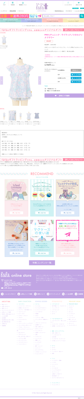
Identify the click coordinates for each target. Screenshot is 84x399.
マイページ (21, 11)
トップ (23, 25)
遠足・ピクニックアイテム (58, 331)
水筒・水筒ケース (39, 326)
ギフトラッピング (55, 294)
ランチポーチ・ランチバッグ (58, 338)
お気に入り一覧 (79, 4)
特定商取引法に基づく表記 (8, 319)
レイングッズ (38, 338)
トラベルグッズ (55, 304)
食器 (53, 353)
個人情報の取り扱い (6, 321)
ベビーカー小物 (22, 338)
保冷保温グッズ (55, 375)
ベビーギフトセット (23, 342)
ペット (53, 358)
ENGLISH (75, 8)
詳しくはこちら (16, 212)
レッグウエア (38, 342)
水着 (36, 334)
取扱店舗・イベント (23, 4)
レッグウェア (72, 313)
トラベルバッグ (55, 309)
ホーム (53, 345)
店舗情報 (80, 294)
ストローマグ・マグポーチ (58, 324)
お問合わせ (4, 323)
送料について (41, 294)
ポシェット (54, 311)
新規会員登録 (13, 11)
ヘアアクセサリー (73, 321)
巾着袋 (36, 313)
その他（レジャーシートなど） (59, 340)
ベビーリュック (22, 311)
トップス (46, 25)
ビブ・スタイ (22, 313)
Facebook (13, 4)
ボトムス (71, 311)
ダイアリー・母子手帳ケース (25, 309)
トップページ (4, 11)
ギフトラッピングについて (8, 310)
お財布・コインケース (40, 332)
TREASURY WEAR (73, 20)
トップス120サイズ (53, 25)
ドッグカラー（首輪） (57, 360)
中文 (82, 8)
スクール (37, 304)
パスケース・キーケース (40, 322)
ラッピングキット (23, 344)
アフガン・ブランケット (24, 327)
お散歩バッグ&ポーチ (57, 374)
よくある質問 (69, 294)
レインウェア (72, 317)
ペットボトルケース (56, 334)
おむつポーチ (22, 332)
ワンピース (71, 306)
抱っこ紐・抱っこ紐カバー (25, 336)
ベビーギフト (22, 304)
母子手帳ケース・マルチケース (59, 306)
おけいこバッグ (38, 328)
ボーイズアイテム (23, 340)
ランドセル (37, 306)
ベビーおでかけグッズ (57, 318)
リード (53, 366)
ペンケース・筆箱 (39, 317)
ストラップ (37, 348)
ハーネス (54, 362)
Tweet (46, 86)
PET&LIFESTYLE (52, 20)
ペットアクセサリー (56, 370)
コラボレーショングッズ (40, 351)
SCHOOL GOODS (31, 20)
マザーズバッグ (22, 334)
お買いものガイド (6, 306)
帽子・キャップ (38, 346)
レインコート (55, 364)
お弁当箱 (54, 336)
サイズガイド (69, 11)
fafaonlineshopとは (59, 11)
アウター (71, 307)
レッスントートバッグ (40, 309)
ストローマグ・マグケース (25, 306)
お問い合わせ (8, 288)
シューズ (37, 344)
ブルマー (21, 317)
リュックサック (38, 330)
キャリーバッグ (55, 372)
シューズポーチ (38, 311)
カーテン (54, 349)
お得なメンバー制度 (26, 294)
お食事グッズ (38, 324)
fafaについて (4, 304)
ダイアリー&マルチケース (58, 377)
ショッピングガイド (79, 11)
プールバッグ (38, 336)
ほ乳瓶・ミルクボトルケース (58, 326)
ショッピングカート (68, 4)
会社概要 (4, 318)
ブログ (4, 4)
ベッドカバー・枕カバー (57, 351)
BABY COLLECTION (10, 20)
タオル (20, 321)
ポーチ (53, 313)
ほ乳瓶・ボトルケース (24, 307)
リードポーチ (55, 368)
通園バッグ (37, 340)
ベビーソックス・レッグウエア (26, 323)
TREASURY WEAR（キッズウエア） (34, 25)
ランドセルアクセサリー (40, 307)
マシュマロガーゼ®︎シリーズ (25, 325)
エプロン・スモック (23, 315)
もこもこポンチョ (23, 319)
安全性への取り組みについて (8, 314)
